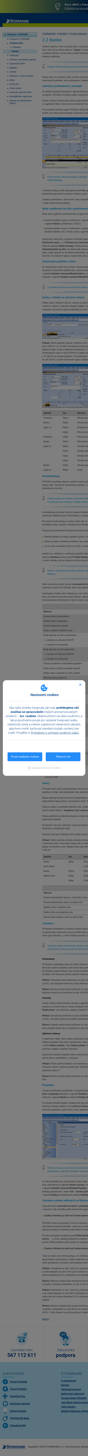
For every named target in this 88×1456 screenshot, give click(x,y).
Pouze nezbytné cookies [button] (25, 756)
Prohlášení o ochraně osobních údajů (55, 732)
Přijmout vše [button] (63, 756)
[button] (44, 768)
